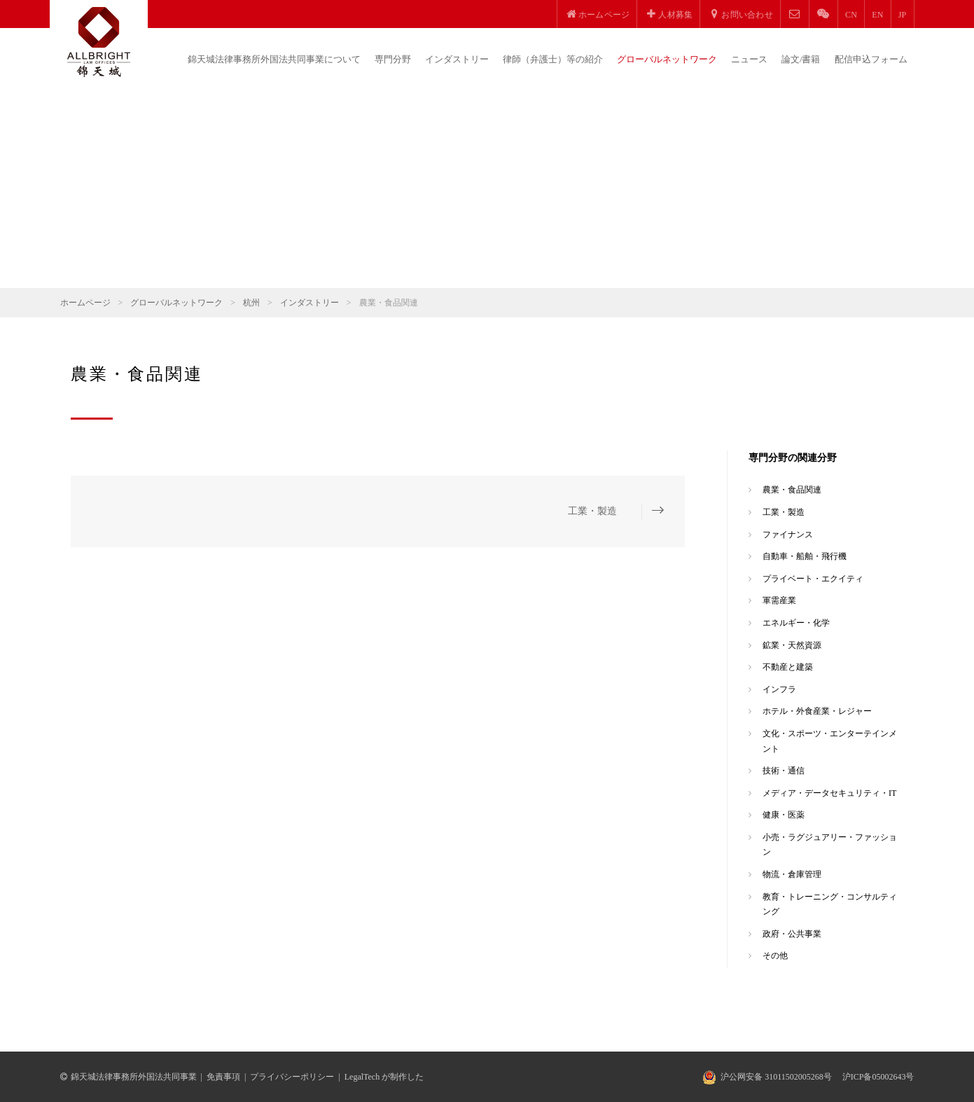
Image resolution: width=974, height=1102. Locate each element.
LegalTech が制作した (384, 1077)
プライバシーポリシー (292, 1077)
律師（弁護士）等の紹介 (553, 59)
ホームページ (85, 303)
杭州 (251, 303)
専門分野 (393, 59)
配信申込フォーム (871, 59)
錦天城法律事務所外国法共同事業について (274, 59)
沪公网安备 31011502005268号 (776, 1077)
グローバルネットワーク (667, 59)
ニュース (749, 59)
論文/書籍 (801, 59)
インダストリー (457, 59)
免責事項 (223, 1077)
